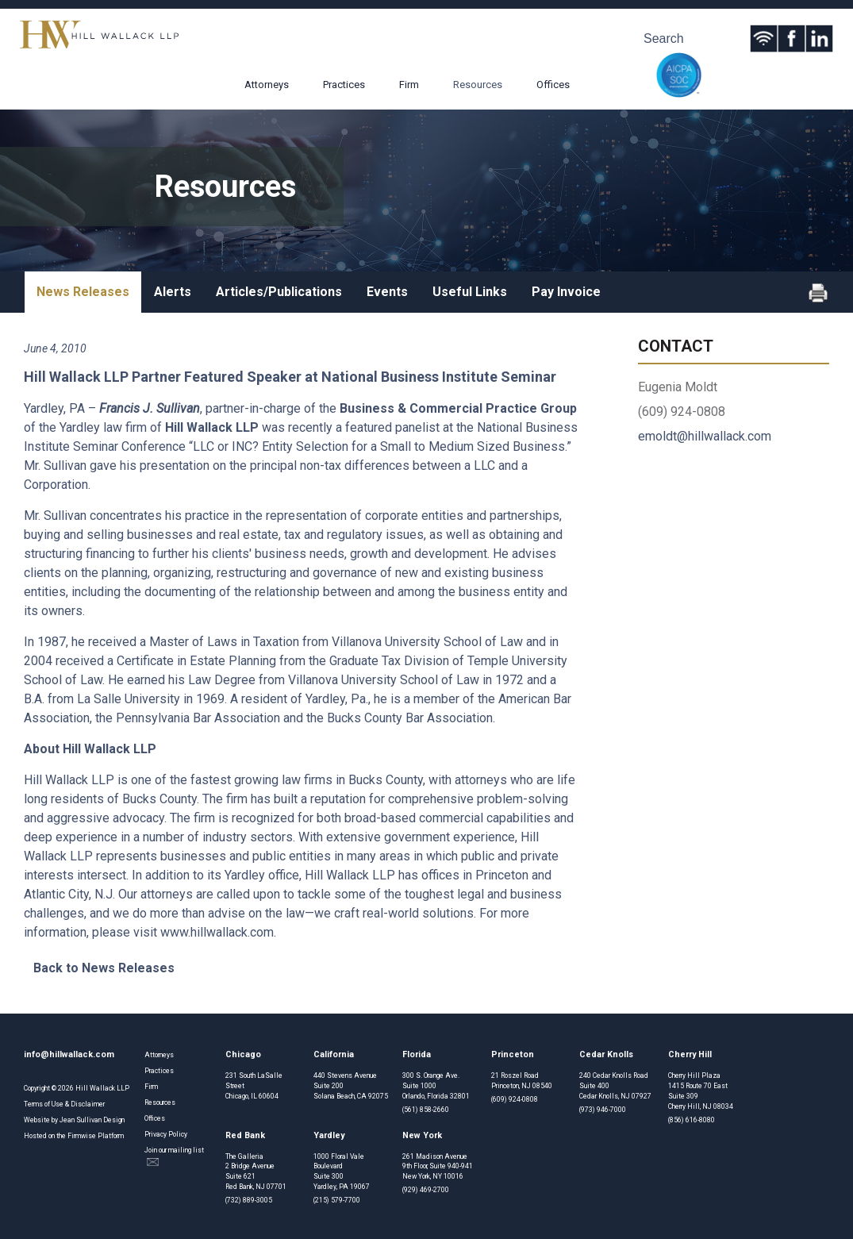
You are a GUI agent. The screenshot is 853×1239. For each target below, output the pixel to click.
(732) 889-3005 (248, 1200)
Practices (344, 84)
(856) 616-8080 (691, 1120)
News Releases (83, 291)
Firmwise (81, 1136)
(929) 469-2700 (425, 1190)
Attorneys (266, 84)
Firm (409, 84)
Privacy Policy (165, 1134)
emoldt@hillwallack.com (704, 436)
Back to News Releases (104, 967)
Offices (553, 84)
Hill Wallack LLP (102, 1088)
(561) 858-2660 (425, 1110)
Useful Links (469, 291)
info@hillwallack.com (69, 1054)
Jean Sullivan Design (92, 1120)
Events (387, 291)
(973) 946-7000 (602, 1110)
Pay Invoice (566, 291)
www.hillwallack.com (217, 932)
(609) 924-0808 (514, 1099)
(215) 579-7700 (336, 1200)
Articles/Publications (279, 291)
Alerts (172, 291)
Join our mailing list (174, 1156)
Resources (477, 84)
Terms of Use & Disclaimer (64, 1104)
